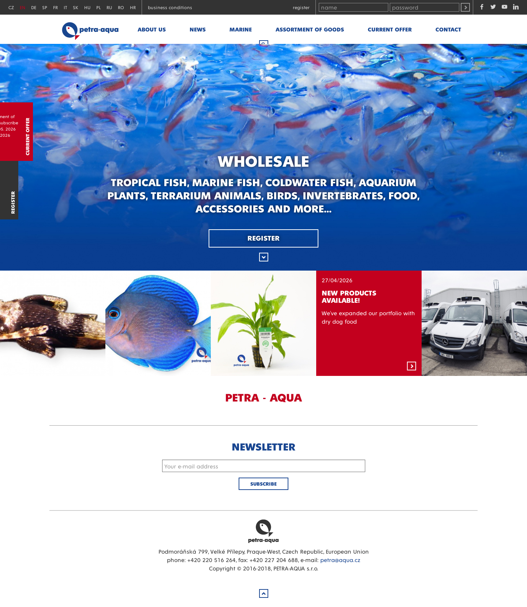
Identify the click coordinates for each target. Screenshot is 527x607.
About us (152, 29)
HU (87, 7)
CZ (11, 7)
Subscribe (263, 483)
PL (98, 7)
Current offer (390, 29)
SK (75, 7)
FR (55, 7)
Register (301, 7)
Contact (448, 29)
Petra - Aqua (90, 29)
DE (33, 7)
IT (65, 7)
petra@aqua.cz (340, 559)
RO (121, 7)
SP (44, 7)
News (198, 29)
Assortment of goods (310, 29)
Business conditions (170, 7)
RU (109, 7)
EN (22, 7)
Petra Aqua (263, 531)
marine (240, 29)
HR (133, 7)
